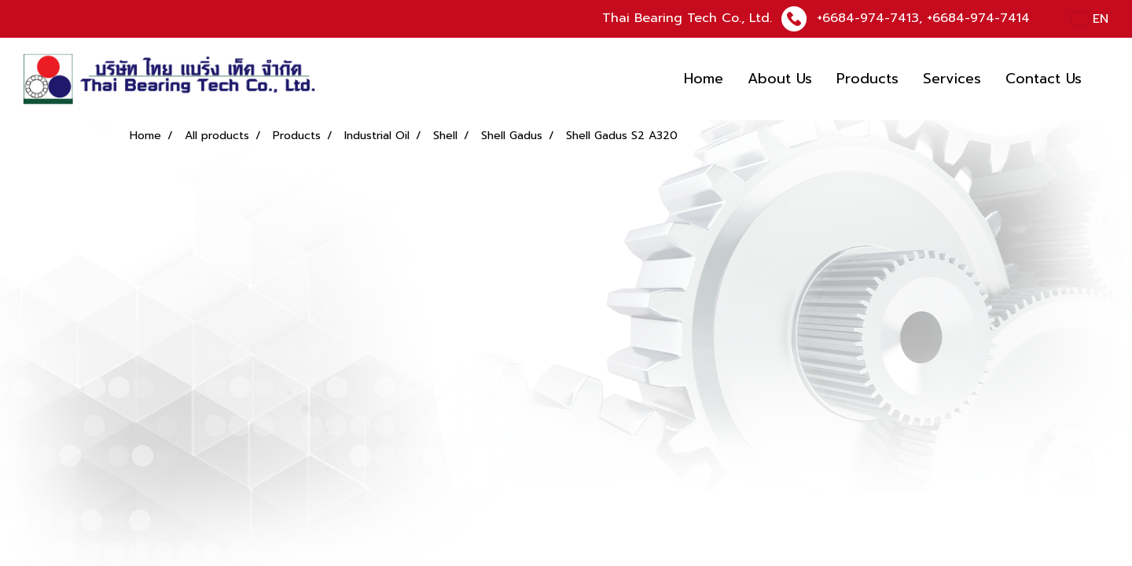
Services (952, 79)
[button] (1107, 79)
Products (867, 79)
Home (703, 79)
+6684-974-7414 (978, 18)
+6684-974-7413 (868, 18)
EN (1089, 18)
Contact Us (1043, 79)
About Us (780, 79)
